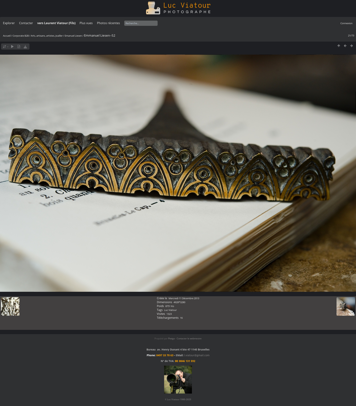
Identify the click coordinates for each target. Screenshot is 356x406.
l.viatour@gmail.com (197, 355)
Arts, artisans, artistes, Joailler (47, 35)
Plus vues (86, 23)
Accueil (7, 35)
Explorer (9, 23)
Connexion (346, 23)
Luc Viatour (170, 310)
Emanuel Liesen (73, 35)
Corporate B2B (21, 35)
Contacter (26, 23)
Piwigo (171, 338)
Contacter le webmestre (189, 338)
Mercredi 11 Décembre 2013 (184, 298)
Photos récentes (108, 23)
